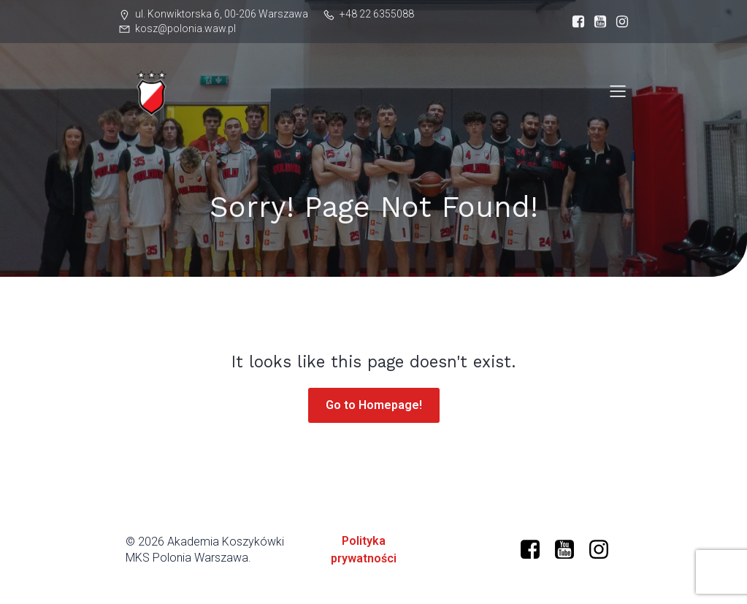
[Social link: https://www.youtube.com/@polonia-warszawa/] (570, 550)
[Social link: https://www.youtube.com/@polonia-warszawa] (597, 22)
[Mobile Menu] (618, 91)
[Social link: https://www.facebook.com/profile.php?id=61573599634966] (575, 22)
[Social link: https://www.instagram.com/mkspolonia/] (618, 22)
